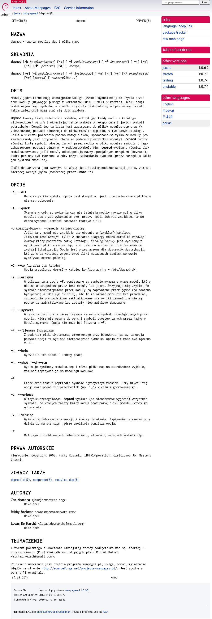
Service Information (79, 8)
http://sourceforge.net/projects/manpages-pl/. (80, 568)
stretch (168, 74)
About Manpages (38, 8)
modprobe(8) (42, 479)
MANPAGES (18, 1)
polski (167, 123)
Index (17, 8)
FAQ (57, 8)
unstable (169, 87)
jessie (17, 13)
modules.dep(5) (67, 479)
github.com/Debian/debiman (54, 611)
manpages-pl (30, 13)
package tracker (174, 32)
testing (168, 80)
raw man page (173, 39)
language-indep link (177, 26)
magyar (168, 111)
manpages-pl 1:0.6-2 (76, 590)
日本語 (168, 117)
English (168, 104)
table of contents (177, 50)
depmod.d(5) (20, 479)
